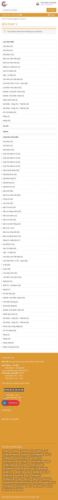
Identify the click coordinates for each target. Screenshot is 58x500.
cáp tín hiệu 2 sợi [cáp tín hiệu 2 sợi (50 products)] (20, 458)
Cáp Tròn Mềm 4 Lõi (10, 158)
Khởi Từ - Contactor (10, 285)
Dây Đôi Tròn (8, 187)
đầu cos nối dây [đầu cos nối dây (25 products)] (8, 489)
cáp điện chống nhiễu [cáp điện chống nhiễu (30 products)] (10, 465)
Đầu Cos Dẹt (7, 207)
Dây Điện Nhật (8, 178)
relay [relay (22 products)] (19, 479)
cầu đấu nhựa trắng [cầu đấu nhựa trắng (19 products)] (36, 465)
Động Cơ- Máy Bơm (10, 67)
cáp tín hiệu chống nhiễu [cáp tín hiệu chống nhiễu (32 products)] (41, 461)
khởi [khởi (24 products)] (27, 475)
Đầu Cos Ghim (8, 216)
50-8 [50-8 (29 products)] (31, 451)
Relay (5, 116)
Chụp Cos (6, 199)
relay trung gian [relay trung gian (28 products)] (43, 482)
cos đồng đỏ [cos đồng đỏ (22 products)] (7, 458)
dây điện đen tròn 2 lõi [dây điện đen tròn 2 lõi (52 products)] (41, 472)
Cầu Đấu (6, 46)
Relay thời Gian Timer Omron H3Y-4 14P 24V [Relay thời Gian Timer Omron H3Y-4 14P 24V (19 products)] (19, 482)
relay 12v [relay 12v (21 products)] (27, 479)
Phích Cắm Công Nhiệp (11, 326)
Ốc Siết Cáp (7, 294)
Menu (51, 15)
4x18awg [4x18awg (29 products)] (6, 451)
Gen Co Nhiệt (8, 71)
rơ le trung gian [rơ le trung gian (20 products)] (21, 486)
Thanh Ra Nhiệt (8, 306)
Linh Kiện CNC (8, 273)
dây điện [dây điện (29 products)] (44, 468)
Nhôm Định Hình (9, 100)
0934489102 (13, 403)
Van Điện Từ (7, 244)
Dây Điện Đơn (8, 174)
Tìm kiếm (51, 10)
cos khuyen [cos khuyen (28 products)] (25, 454)
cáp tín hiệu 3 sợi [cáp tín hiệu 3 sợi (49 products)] (9, 461)
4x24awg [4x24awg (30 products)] (24, 451)
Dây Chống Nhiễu (9, 170)
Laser (5, 269)
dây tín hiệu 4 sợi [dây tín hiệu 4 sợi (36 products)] (32, 468)
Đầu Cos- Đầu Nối (9, 59)
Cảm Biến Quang (9, 302)
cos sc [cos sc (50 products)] (48, 454)
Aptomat (6, 281)
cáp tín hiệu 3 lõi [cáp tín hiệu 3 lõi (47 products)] (35, 458)
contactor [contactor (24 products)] (39, 451)
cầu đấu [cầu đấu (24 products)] (24, 465)
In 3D (5, 265)
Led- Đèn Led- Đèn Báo (11, 79)
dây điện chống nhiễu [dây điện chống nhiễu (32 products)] (22, 472)
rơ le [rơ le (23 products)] (53, 482)
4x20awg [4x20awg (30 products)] (15, 451)
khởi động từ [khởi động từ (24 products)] (36, 475)
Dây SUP (6, 191)
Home (4, 19)
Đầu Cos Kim (8, 220)
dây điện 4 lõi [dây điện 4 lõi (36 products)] (7, 472)
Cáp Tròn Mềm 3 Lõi (10, 154)
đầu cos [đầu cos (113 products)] (49, 486)
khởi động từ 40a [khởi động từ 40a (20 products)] (9, 479)
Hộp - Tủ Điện (8, 75)
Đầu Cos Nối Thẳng (10, 224)
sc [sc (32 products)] (30, 486)
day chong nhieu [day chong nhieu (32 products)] (9, 468)
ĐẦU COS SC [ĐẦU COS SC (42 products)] (39, 486)
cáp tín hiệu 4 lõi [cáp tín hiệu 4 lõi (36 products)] (24, 461)
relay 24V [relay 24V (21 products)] (36, 479)
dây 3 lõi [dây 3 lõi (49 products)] (20, 468)
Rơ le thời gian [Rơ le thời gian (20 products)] (8, 486)
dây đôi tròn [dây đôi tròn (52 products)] (19, 475)
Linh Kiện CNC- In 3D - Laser (13, 83)
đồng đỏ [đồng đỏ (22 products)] (20, 489)
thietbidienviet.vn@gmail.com (17, 370)
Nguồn (5, 289)
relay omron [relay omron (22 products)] (46, 479)
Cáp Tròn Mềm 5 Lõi (10, 162)
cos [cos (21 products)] (46, 451)
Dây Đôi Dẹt (7, 183)
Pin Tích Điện (8, 112)
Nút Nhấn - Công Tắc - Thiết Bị (14, 104)
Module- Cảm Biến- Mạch (12, 92)
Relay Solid (7, 343)
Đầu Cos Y (7, 228)
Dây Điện (6, 54)
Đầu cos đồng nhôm (10, 211)
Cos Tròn (6, 203)
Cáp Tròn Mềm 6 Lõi (10, 166)
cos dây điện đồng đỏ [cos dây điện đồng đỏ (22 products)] (10, 454)
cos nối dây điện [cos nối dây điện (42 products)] (37, 454)
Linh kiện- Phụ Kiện (10, 87)
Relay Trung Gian (9, 347)
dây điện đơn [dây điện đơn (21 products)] (7, 475)
